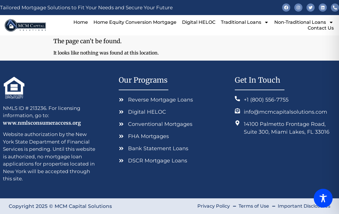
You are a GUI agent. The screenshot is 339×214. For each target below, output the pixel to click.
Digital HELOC (198, 22)
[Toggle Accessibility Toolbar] (323, 198)
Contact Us (321, 28)
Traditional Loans (245, 22)
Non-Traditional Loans (303, 22)
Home (80, 22)
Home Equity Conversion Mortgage (134, 22)
